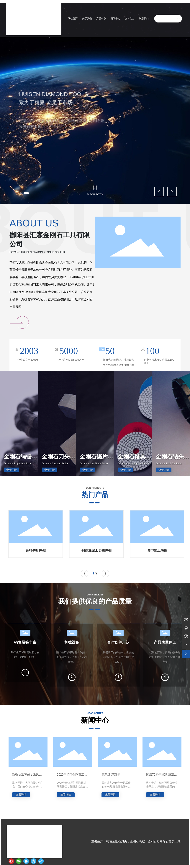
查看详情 (11, 469)
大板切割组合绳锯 (35, 550)
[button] (22, 193)
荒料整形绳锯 (96, 550)
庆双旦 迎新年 (110, 774)
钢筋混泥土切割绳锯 (157, 550)
